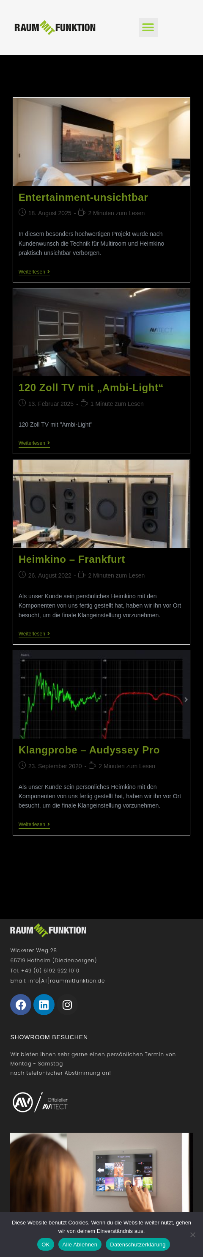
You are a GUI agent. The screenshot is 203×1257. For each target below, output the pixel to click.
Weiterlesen (34, 272)
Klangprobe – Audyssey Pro (89, 750)
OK (45, 1244)
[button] (148, 27)
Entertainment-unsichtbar (83, 197)
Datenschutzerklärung (137, 1244)
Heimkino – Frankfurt (72, 559)
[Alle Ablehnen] (192, 1234)
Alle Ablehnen (80, 1244)
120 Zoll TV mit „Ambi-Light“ (91, 387)
